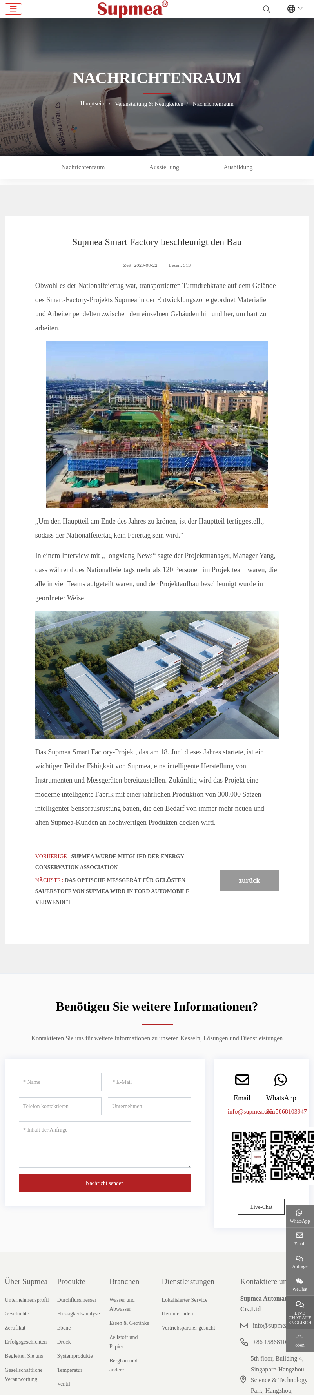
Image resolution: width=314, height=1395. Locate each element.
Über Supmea (26, 1281)
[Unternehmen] (149, 1106)
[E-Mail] (149, 1082)
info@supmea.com (251, 1111)
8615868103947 (286, 1111)
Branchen (124, 1281)
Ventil (63, 1384)
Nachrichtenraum (83, 167)
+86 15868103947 (276, 1342)
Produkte (71, 1281)
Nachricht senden (105, 1183)
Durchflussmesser (76, 1300)
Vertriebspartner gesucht (188, 1328)
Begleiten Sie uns (24, 1356)
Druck (64, 1342)
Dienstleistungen (188, 1281)
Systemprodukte (75, 1356)
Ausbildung (238, 167)
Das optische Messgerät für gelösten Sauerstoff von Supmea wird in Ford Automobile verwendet (112, 891)
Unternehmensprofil (27, 1300)
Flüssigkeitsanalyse (78, 1314)
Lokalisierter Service (184, 1300)
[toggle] (13, 9)
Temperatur (69, 1370)
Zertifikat (15, 1328)
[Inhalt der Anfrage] (105, 1144)
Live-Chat (261, 1207)
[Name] (60, 1082)
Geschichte (17, 1314)
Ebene (64, 1328)
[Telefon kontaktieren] (60, 1106)
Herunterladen (177, 1314)
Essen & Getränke (129, 1323)
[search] (265, 9)
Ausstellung (164, 167)
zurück (249, 880)
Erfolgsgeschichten (26, 1342)
